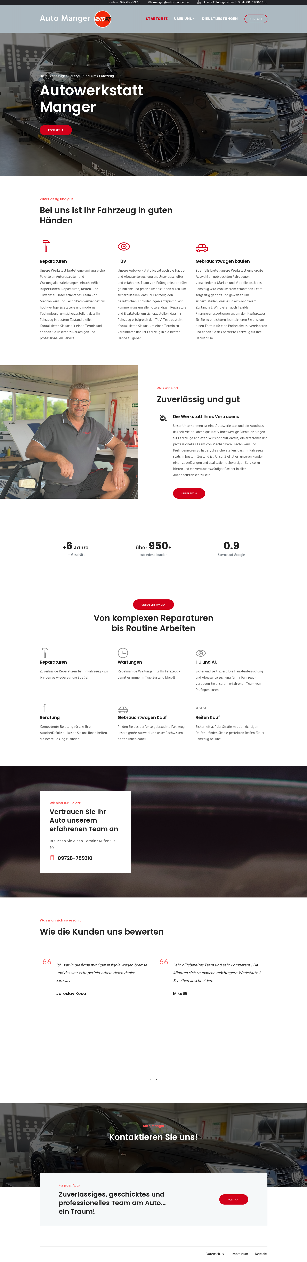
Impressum (240, 1254)
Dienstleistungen (220, 18)
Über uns (185, 18)
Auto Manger (65, 18)
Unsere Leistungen (153, 605)
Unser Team (189, 494)
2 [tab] (157, 1079)
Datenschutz (215, 1254)
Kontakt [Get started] (56, 130)
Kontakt (256, 19)
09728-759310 (71, 858)
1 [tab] (150, 1079)
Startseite (157, 18)
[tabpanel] (95, 978)
